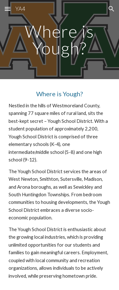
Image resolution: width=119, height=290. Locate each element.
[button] (7, 8)
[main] (59, 39)
